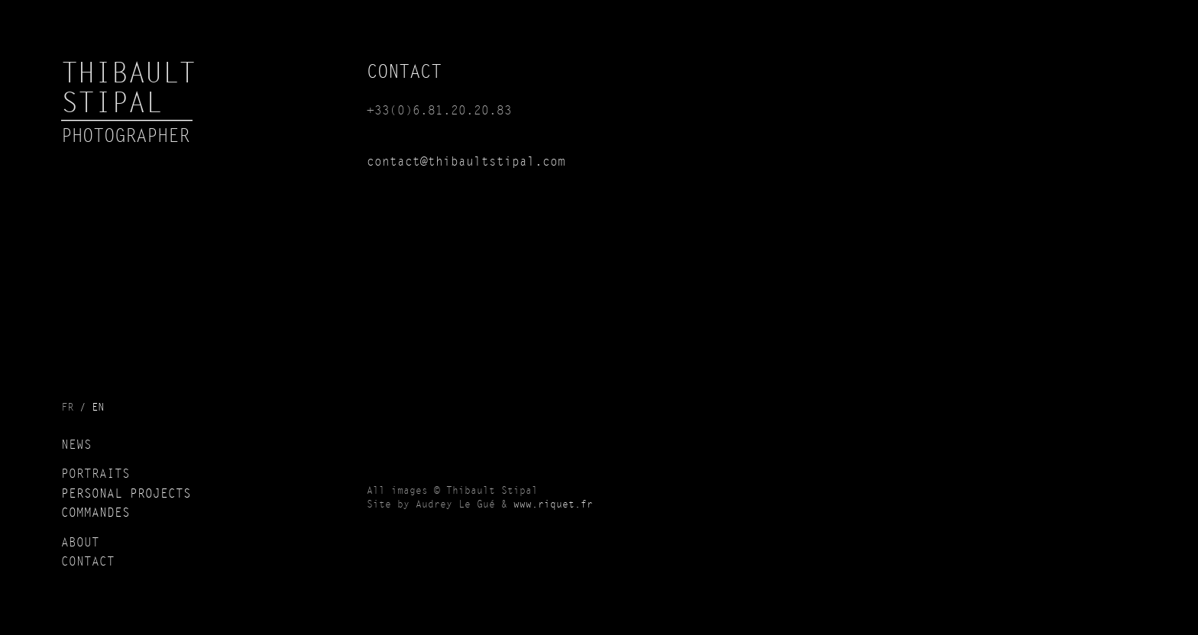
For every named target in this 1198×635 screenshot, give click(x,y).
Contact (88, 562)
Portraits (95, 475)
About (80, 543)
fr (67, 407)
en (98, 407)
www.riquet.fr (553, 505)
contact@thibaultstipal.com (466, 162)
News (76, 446)
